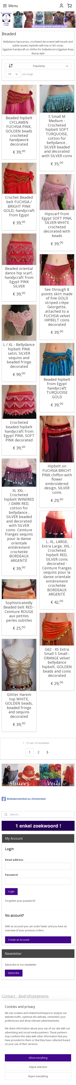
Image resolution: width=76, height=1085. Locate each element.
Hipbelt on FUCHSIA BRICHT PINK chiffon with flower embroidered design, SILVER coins (57, 479)
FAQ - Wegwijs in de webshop (27, 1005)
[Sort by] (38, 66)
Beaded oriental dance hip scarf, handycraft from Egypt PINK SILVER (19, 277)
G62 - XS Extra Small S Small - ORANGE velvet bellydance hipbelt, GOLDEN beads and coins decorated (57, 662)
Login (11, 891)
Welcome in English (18, 1048)
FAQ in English (14, 1054)
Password (11, 875)
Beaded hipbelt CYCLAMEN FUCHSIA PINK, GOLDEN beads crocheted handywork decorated (19, 131)
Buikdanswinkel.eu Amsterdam (24, 798)
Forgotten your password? (20, 901)
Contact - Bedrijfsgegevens (25, 996)
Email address (14, 860)
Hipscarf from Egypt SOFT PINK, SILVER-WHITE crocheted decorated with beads (57, 225)
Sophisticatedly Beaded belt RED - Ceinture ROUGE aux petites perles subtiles (19, 611)
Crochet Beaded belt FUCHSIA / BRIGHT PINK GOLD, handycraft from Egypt (19, 206)
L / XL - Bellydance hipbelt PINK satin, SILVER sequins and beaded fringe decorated (19, 355)
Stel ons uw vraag (17, 1031)
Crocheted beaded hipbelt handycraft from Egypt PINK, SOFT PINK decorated (19, 431)
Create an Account (18, 939)
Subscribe (13, 973)
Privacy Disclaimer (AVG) (23, 1038)
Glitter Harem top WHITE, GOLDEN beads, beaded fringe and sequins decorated (19, 705)
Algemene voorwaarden (22, 1015)
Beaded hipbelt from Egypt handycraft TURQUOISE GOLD (57, 388)
